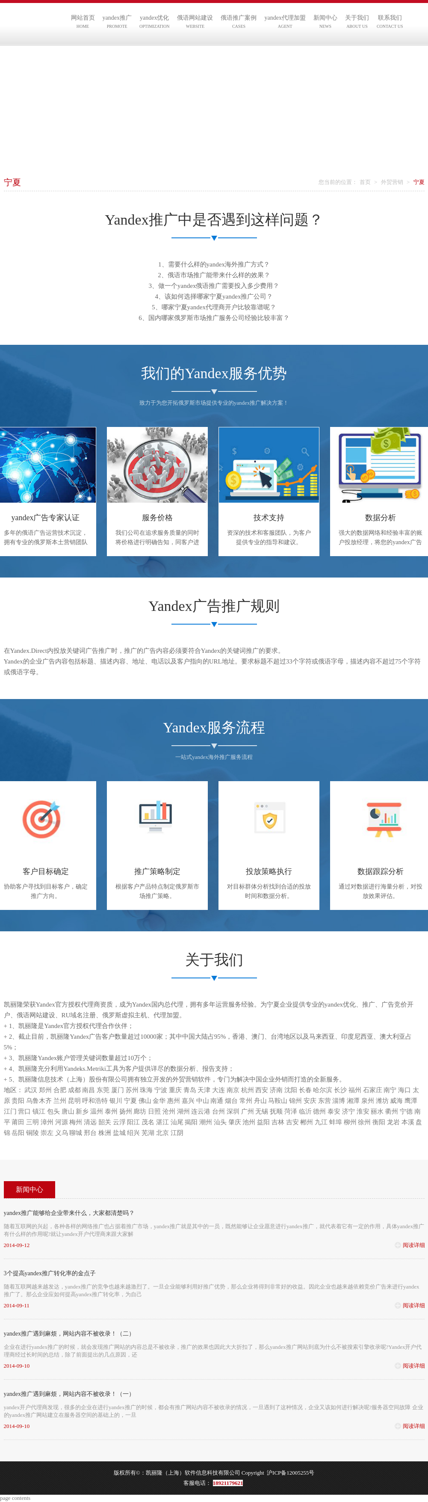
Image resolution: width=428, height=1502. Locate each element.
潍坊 (382, 1100)
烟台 (231, 1100)
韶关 (104, 1122)
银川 (115, 1100)
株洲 (104, 1132)
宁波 (160, 1090)
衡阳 (378, 1122)
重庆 (175, 1090)
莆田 (18, 1122)
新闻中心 (29, 1189)
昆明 (74, 1100)
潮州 (205, 1122)
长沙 (340, 1090)
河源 (61, 1122)
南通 (216, 1100)
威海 (396, 1100)
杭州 (247, 1090)
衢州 (391, 1111)
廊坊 (139, 1111)
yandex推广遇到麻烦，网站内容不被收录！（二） (69, 1333)
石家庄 (372, 1090)
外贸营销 (392, 182)
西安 (261, 1090)
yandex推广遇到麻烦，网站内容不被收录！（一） (69, 1394)
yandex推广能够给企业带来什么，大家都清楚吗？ (69, 1213)
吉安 (292, 1122)
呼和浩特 (95, 1100)
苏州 (132, 1090)
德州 (319, 1111)
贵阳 (18, 1100)
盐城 (119, 1132)
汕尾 (177, 1122)
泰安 (334, 1111)
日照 (154, 1111)
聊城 (75, 1132)
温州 (96, 1111)
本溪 (407, 1122)
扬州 (125, 1111)
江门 (10, 1111)
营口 (24, 1111)
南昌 (88, 1090)
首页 (365, 182)
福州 (354, 1090)
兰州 (59, 1100)
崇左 (47, 1132)
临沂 (305, 1111)
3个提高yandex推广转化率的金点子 (50, 1273)
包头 (53, 1111)
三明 (32, 1122)
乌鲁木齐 (39, 1100)
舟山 (260, 1100)
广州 (247, 1111)
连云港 (200, 1111)
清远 (90, 1122)
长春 (305, 1090)
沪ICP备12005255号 (290, 1472)
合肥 (59, 1090)
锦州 (295, 1100)
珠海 (146, 1090)
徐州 (364, 1122)
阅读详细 (414, 1245)
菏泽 (290, 1111)
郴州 (306, 1122)
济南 (276, 1090)
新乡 (82, 1111)
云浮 (119, 1122)
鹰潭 (410, 1100)
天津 (204, 1090)
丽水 (377, 1111)
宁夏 (130, 1100)
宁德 (406, 1111)
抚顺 (276, 1111)
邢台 (90, 1132)
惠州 (173, 1100)
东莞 (103, 1090)
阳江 (133, 1122)
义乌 (61, 1132)
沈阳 (290, 1090)
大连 (218, 1090)
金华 (159, 1100)
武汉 (30, 1090)
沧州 (168, 1111)
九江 (321, 1122)
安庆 (310, 1100)
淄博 (338, 1100)
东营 (324, 1100)
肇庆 (234, 1122)
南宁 (390, 1090)
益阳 (263, 1122)
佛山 (145, 1100)
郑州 (45, 1090)
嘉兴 (188, 1100)
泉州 (367, 1100)
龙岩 (393, 1122)
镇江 (38, 1111)
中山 (202, 1100)
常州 (245, 1100)
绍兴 (133, 1132)
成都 (74, 1090)
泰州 (111, 1111)
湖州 (183, 1111)
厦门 (117, 1090)
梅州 (75, 1122)
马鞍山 (277, 1100)
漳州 (47, 1122)
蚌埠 (335, 1122)
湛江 (162, 1122)
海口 (404, 1090)
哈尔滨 (322, 1090)
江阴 (177, 1132)
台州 (218, 1111)
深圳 (233, 1111)
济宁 (348, 1111)
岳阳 (18, 1132)
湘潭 (353, 1100)
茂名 (148, 1122)
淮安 (363, 1111)
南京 (233, 1090)
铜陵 (32, 1132)
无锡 (261, 1111)
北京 (162, 1132)
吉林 (278, 1122)
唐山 (68, 1111)
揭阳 (191, 1122)
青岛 (189, 1090)
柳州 (350, 1122)
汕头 (220, 1122)
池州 (248, 1122)
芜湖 (148, 1132)
